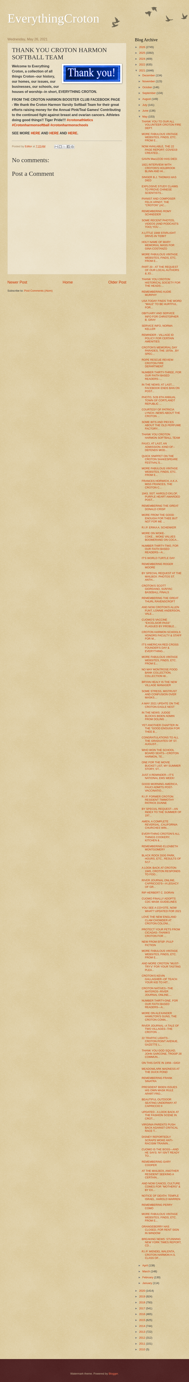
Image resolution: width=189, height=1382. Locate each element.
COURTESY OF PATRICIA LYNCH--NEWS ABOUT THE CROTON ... (161, 413)
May (145, 116)
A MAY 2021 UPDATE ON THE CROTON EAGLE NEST (160, 705)
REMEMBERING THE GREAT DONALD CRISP (160, 507)
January (147, 1283)
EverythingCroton (53, 18)
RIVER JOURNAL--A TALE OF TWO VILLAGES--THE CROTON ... (160, 1029)
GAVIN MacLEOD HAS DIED (159, 158)
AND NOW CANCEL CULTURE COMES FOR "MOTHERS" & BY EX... (161, 1187)
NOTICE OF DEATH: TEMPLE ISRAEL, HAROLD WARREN (161, 1197)
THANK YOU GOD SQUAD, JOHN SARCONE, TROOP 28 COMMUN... (162, 1054)
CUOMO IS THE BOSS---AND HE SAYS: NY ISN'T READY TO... (160, 1153)
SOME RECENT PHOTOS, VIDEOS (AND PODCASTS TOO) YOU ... (160, 223)
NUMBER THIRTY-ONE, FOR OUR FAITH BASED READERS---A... (160, 1004)
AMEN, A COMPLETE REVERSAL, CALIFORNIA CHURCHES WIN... (159, 825)
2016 (142, 1314)
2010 (142, 1349)
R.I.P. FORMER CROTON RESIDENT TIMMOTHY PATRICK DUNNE (158, 800)
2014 (142, 1326)
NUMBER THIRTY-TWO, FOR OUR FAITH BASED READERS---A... (160, 549)
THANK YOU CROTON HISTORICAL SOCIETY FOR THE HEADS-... (161, 282)
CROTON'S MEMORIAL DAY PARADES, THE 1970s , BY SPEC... (160, 351)
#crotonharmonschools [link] (69, 125)
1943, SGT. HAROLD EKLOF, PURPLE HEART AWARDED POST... (161, 497)
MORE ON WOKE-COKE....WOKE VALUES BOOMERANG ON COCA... (160, 536)
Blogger (113, 1373)
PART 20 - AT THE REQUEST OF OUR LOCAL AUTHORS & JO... (160, 270)
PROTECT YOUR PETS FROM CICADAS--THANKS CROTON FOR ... (161, 933)
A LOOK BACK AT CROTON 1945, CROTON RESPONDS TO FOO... (161, 871)
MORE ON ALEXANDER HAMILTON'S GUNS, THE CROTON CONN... (159, 1016)
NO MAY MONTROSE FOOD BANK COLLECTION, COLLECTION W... (159, 673)
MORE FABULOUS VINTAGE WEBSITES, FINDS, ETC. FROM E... (160, 137)
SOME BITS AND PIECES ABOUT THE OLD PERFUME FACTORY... (161, 425)
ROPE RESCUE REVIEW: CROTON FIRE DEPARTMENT (158, 363)
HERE (35, 133)
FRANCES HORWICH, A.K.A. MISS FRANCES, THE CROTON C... (160, 484)
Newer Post (17, 282)
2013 (142, 1331)
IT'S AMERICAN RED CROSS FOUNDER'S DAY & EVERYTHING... (160, 648)
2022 (142, 64)
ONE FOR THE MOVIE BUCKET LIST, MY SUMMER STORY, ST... (161, 765)
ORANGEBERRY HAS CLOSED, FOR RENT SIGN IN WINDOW (160, 1230)
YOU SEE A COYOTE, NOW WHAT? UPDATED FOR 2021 (161, 909)
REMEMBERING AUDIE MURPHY (156, 293)
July (145, 104)
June (145, 110)
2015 (142, 1320)
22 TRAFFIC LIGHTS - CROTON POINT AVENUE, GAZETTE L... (160, 1041)
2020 (142, 1290)
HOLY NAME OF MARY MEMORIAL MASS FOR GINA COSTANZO (158, 245)
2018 (142, 1302)
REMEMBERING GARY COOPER (156, 1163)
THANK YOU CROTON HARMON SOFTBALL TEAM (161, 436)
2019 (142, 1296)
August (147, 99)
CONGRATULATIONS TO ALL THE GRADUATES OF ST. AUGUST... (160, 741)
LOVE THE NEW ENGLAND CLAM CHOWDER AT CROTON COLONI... (159, 920)
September (149, 93)
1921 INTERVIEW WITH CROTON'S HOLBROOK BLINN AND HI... (158, 168)
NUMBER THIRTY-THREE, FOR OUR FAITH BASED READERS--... (161, 375)
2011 (142, 1343)
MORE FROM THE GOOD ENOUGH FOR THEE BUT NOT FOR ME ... (160, 518)
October (147, 87)
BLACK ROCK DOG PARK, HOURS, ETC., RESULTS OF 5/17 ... (161, 859)
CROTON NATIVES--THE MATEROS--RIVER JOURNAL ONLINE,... (157, 991)
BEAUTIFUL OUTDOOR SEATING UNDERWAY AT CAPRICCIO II (159, 1103)
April (145, 1265)
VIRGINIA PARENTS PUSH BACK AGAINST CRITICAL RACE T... (160, 1128)
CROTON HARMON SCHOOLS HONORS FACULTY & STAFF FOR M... (161, 635)
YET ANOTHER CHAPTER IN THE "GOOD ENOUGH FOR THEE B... (161, 728)
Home (68, 282)
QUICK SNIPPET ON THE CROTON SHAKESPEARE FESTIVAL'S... (160, 459)
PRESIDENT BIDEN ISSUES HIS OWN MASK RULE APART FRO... (159, 1090)
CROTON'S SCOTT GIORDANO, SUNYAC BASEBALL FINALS (157, 589)
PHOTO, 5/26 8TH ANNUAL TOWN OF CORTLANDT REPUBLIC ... (159, 400)
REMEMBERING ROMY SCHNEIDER (156, 213)
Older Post (117, 282)
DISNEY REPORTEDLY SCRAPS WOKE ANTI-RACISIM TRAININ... (157, 1140)
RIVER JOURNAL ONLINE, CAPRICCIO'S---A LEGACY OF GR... (160, 883)
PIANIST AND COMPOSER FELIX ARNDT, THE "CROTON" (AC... (158, 202)
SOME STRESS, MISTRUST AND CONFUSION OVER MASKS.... (159, 694)
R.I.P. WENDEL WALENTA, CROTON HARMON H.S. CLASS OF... (159, 1255)
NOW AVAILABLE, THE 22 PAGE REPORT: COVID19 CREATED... (159, 150)
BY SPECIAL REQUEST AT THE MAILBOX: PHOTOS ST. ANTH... (161, 576)
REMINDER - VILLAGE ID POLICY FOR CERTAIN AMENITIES (158, 338)
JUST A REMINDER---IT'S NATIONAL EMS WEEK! (158, 776)
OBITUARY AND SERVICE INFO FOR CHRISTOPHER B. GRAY (160, 316)
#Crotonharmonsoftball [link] (30, 125)
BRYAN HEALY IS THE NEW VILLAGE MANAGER (159, 683)
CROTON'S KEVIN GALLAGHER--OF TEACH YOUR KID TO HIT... (159, 979)
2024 (142, 58)
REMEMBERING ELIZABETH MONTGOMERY (160, 848)
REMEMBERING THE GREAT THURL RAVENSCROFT (160, 599)
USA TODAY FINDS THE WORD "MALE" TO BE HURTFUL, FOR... (162, 304)
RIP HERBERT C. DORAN (158, 892)
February (148, 1277)
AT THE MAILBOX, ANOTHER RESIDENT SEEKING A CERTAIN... (160, 1174)
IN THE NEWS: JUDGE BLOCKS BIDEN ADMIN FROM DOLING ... (158, 716)
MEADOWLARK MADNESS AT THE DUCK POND (160, 1070)
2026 (142, 47)
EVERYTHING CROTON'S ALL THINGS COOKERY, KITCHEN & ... (161, 837)
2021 (142, 70)
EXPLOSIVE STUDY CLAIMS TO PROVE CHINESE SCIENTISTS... (160, 189)
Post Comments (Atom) (38, 290)
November (149, 81)
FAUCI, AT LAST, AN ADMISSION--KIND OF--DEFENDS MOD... (158, 447)
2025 (142, 52)
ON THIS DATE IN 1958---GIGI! (161, 1062)
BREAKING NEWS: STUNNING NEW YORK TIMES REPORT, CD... (161, 1242)
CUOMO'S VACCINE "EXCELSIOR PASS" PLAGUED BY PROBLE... (159, 623)
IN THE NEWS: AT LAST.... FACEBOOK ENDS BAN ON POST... (160, 388)
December (149, 75)
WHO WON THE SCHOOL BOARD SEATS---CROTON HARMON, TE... (160, 753)
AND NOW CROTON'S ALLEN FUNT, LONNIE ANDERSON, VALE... (161, 610)
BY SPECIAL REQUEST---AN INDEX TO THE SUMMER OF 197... (161, 812)
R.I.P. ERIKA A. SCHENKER (159, 527)
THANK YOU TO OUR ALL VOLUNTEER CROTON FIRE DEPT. (161, 125)
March (146, 1271)
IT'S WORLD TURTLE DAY (158, 558)
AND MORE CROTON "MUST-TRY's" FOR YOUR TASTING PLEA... (161, 967)
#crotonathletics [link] (80, 120)
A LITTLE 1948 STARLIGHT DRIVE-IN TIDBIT (159, 234)
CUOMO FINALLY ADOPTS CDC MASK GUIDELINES (159, 900)
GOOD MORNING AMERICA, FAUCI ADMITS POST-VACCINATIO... (160, 787)
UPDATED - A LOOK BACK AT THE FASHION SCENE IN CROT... (160, 1115)
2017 (142, 1308)
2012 (142, 1337)
